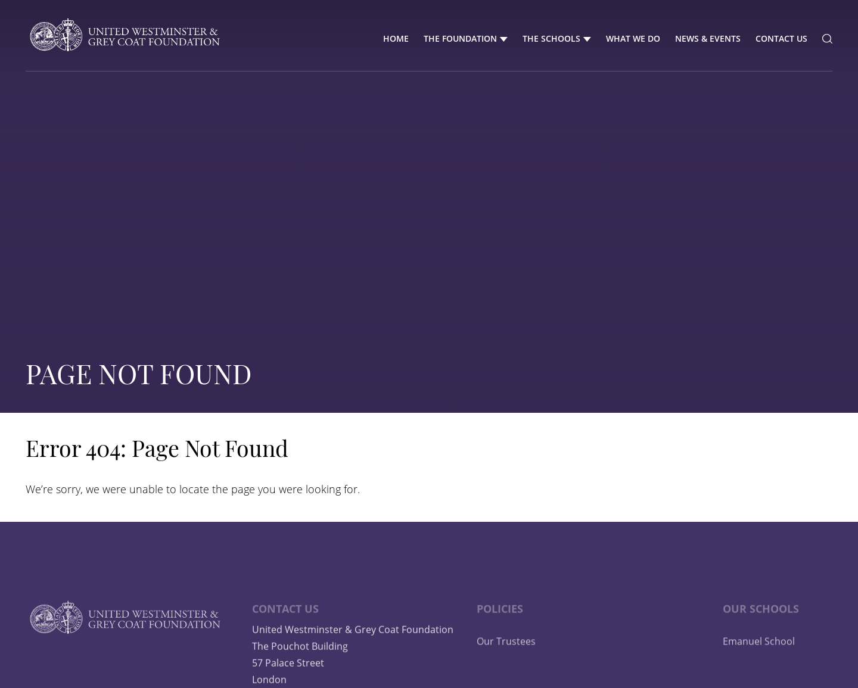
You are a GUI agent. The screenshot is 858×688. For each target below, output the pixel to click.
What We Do (633, 38)
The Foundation (460, 38)
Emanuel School (759, 659)
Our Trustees (506, 659)
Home (396, 38)
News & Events (708, 38)
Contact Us (781, 38)
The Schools (551, 38)
